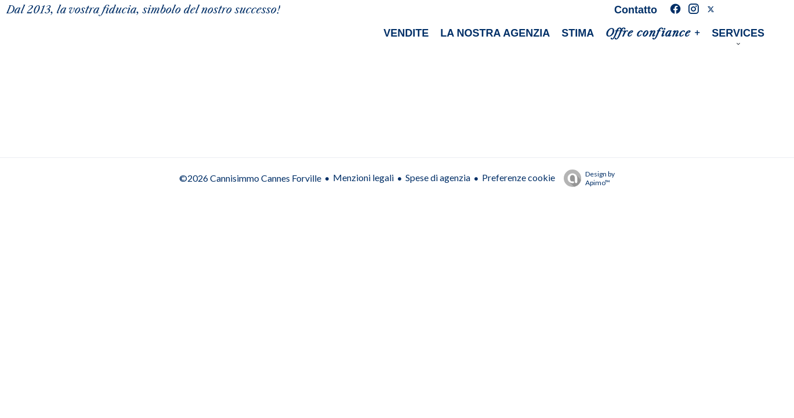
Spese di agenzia (437, 177)
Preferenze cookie (518, 177)
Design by (586, 178)
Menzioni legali (363, 177)
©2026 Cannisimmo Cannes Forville (250, 177)
